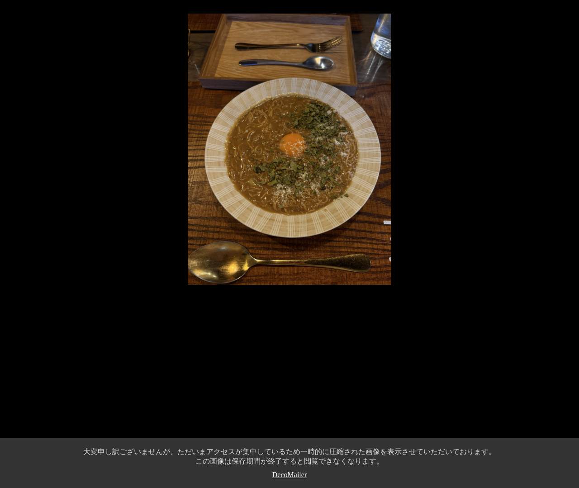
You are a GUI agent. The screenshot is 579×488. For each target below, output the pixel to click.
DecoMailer (289, 475)
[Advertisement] (289, 370)
